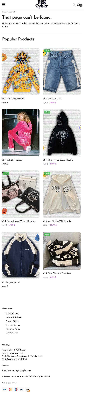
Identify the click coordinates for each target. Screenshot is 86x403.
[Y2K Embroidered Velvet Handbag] (20, 194)
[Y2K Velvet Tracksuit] (20, 132)
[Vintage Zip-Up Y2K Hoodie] (62, 194)
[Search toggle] (74, 4)
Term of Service (12, 325)
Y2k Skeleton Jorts (52, 99)
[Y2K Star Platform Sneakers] (62, 251)
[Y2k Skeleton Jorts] (62, 71)
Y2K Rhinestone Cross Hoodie (58, 160)
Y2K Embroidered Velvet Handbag (19, 221)
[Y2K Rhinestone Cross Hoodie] (62, 132)
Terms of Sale (11, 314)
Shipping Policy (12, 329)
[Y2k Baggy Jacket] (20, 255)
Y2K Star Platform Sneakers (57, 273)
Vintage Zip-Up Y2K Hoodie (57, 221)
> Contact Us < (9, 383)
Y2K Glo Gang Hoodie (13, 99)
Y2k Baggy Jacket (11, 282)
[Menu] (6, 5)
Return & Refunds (13, 317)
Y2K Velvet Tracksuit (12, 160)
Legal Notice (11, 333)
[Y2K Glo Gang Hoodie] (20, 71)
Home (4, 12)
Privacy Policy (11, 321)
